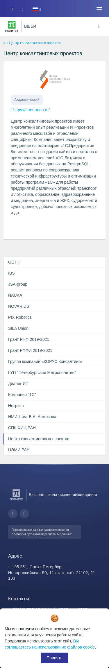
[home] (4, 43)
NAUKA (15, 295)
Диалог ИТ (18, 383)
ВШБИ (30, 26)
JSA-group (17, 284)
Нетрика (16, 405)
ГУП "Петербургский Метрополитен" (42, 372)
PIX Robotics (20, 317)
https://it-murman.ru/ (31, 110)
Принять (54, 658)
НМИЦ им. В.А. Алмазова (32, 416)
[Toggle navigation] (99, 9)
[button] (37, 9)
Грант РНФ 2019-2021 (28, 339)
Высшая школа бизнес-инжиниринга (63, 494)
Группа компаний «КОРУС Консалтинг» (45, 361)
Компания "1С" (22, 394)
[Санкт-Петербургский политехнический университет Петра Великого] (11, 26)
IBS (11, 273)
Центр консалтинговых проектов (38, 438)
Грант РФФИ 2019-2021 (30, 350)
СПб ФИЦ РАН (22, 427)
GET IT (14, 262)
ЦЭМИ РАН (19, 449)
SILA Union (18, 328)
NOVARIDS (18, 306)
